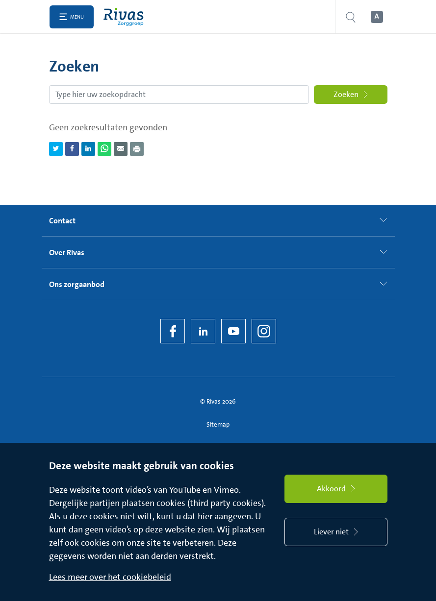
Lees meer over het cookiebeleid (110, 577)
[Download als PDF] (137, 149)
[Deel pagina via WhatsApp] (104, 149)
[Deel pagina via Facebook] (72, 149)
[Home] (126, 16)
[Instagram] (264, 331)
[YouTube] (233, 331)
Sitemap (218, 424)
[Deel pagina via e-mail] (121, 149)
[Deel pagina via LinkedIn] (88, 149)
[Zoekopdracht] (179, 94)
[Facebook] (172, 331)
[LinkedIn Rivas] (203, 331)
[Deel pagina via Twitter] (56, 149)
